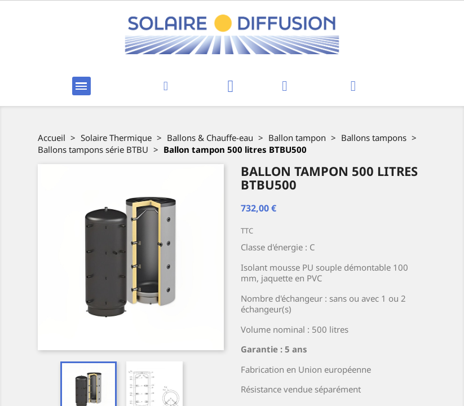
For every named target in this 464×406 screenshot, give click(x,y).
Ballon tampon (297, 137)
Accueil (51, 137)
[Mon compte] (284, 86)
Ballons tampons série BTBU (93, 149)
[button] (165, 86)
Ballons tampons (373, 137)
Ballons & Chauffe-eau (210, 137)
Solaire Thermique (116, 137)
